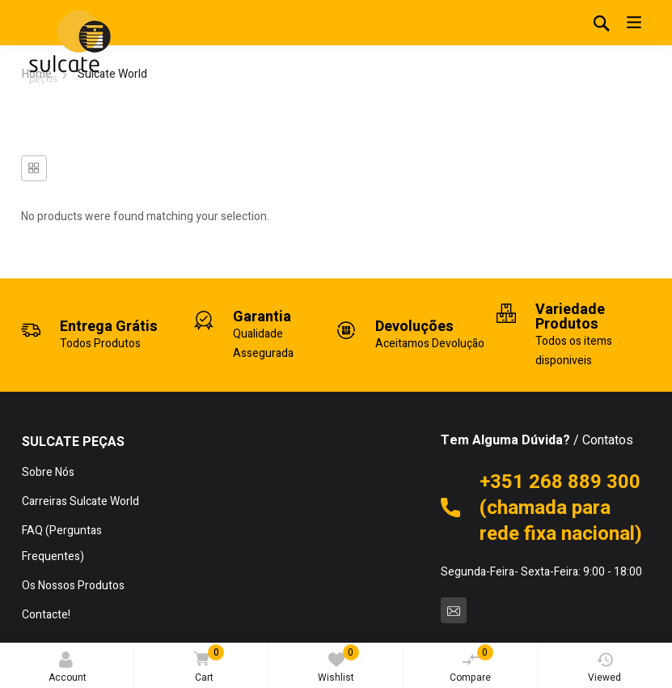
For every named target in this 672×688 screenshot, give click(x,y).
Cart (205, 665)
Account (68, 668)
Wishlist (338, 664)
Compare (471, 664)
